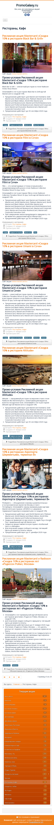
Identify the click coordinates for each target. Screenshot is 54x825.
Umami (44, 338)
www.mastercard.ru (19, 74)
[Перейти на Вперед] (14, 677)
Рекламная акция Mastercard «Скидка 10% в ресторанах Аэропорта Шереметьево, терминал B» (25, 451)
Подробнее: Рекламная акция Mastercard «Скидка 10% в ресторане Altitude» (27, 443)
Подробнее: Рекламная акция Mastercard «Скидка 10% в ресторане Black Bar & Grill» (27, 130)
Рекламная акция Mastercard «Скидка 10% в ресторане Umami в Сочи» (25, 245)
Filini (35, 232)
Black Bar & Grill (39, 125)
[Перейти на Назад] (9, 677)
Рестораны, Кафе (19, 117)
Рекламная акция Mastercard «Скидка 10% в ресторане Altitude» (25, 349)
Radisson (36, 338)
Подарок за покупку (16, 125)
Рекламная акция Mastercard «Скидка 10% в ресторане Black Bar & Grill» (25, 37)
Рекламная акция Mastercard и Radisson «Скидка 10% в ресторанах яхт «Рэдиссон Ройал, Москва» (26, 561)
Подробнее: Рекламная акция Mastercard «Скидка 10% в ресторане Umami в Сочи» (27, 342)
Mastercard (28, 125)
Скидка (5, 125)
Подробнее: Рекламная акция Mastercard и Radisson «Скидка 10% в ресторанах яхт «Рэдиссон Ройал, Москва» (27, 670)
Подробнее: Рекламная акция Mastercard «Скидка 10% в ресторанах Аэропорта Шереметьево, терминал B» (27, 553)
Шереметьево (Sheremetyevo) (12, 438)
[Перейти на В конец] (19, 677)
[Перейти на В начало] (4, 677)
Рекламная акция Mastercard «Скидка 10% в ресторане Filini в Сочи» (25, 136)
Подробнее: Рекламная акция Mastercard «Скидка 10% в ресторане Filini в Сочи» (27, 237)
